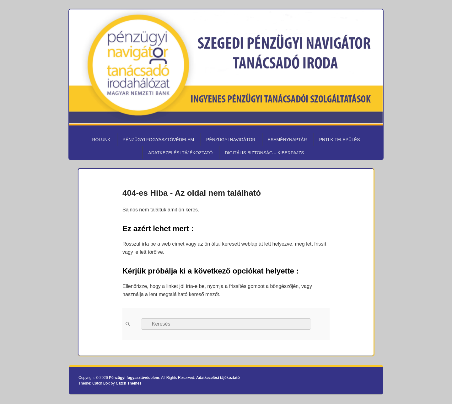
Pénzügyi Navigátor (231, 139)
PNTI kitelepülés (339, 139)
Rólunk (101, 139)
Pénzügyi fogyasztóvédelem (158, 139)
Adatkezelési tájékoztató (180, 152)
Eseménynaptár (287, 139)
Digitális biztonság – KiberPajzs (264, 152)
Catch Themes (129, 383)
